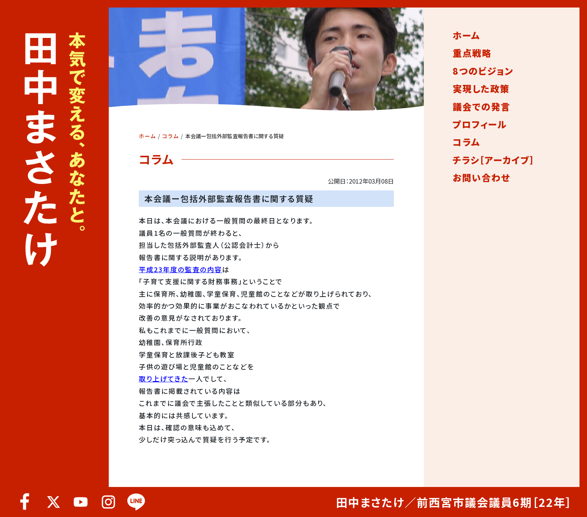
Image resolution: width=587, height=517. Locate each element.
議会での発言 (481, 106)
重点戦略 (472, 52)
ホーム (147, 136)
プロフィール (480, 124)
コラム (170, 136)
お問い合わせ (481, 177)
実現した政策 (481, 88)
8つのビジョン (483, 70)
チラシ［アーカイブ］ (494, 159)
